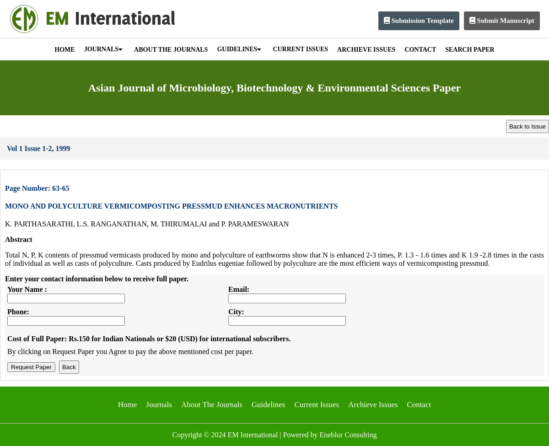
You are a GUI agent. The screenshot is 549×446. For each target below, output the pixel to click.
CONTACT (420, 49)
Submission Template (419, 20)
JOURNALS (103, 49)
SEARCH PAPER (469, 49)
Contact (419, 404)
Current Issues (316, 404)
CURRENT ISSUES (300, 49)
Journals (159, 404)
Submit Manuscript (501, 20)
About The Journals (211, 404)
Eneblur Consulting (348, 435)
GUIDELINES (239, 49)
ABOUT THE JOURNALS (171, 49)
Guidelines (268, 404)
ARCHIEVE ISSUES (366, 49)
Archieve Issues (373, 404)
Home (127, 404)
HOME (64, 49)
